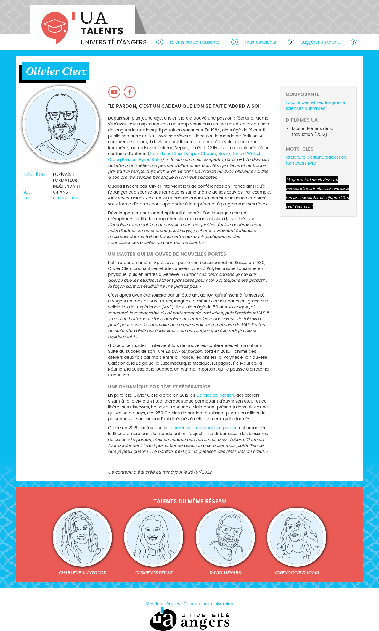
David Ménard (225, 572)
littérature (296, 157)
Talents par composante (194, 42)
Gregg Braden (122, 160)
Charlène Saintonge (82, 572)
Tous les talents (260, 42)
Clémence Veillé (153, 572)
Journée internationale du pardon (203, 428)
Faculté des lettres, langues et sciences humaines (316, 105)
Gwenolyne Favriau (297, 572)
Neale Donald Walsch (240, 154)
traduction (335, 157)
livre (312, 163)
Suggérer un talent (320, 42)
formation (296, 163)
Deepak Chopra (200, 154)
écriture (315, 157)
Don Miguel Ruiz (166, 154)
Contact (192, 604)
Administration (218, 604)
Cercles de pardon (215, 395)
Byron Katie (150, 160)
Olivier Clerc (67, 198)
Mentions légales (163, 604)
